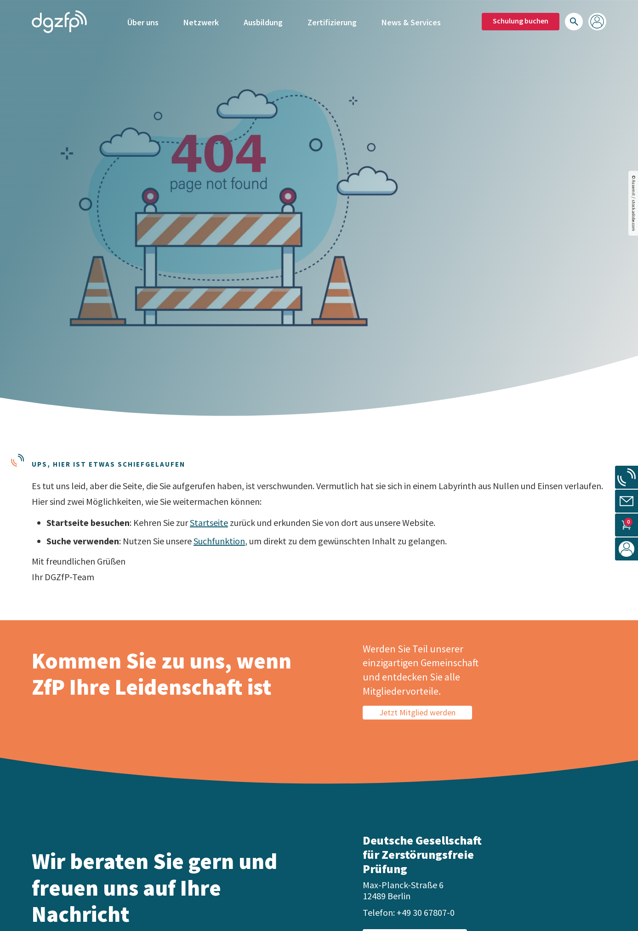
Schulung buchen (520, 20)
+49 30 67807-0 (426, 912)
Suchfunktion (219, 541)
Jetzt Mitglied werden (417, 712)
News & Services (411, 22)
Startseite (209, 522)
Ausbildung (263, 22)
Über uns (143, 22)
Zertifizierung (332, 22)
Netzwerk (201, 22)
